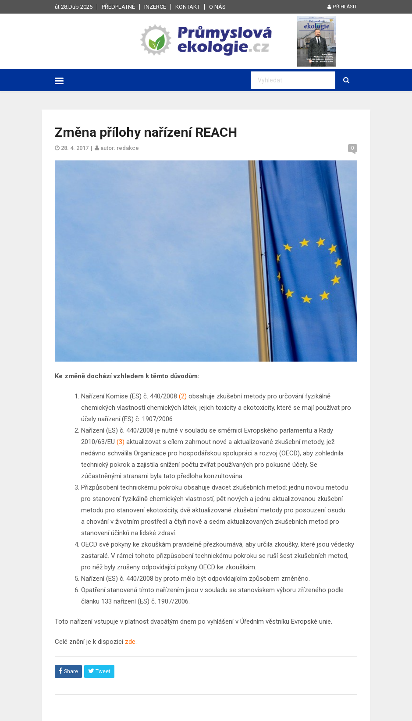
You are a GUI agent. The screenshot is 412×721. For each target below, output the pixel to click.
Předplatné (118, 7)
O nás (217, 7)
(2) (182, 396)
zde (130, 642)
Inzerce (155, 7)
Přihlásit (342, 7)
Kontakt (187, 7)
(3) (119, 442)
